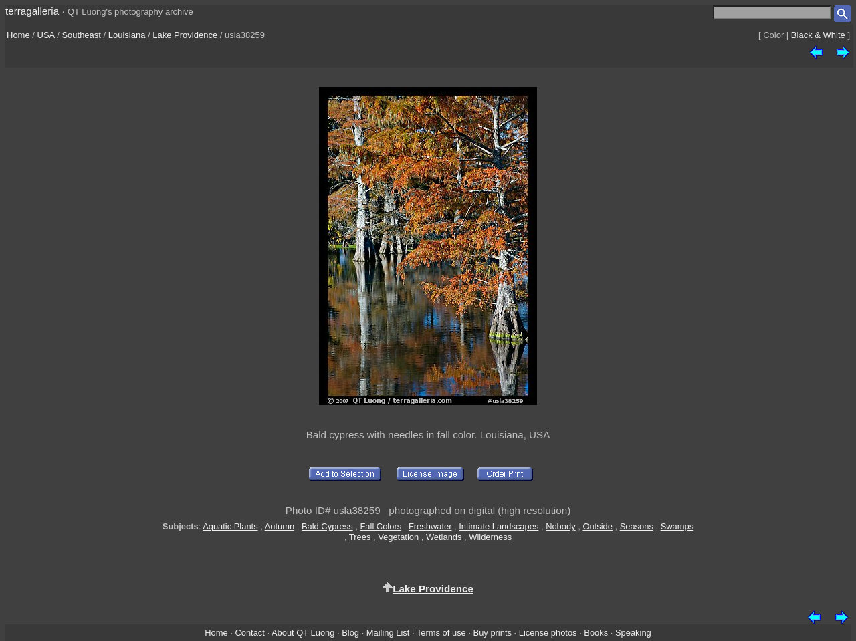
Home (18, 35)
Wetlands (444, 537)
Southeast (81, 35)
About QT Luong (303, 633)
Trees (360, 537)
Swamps (677, 526)
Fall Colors (380, 526)
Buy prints (492, 633)
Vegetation (398, 537)
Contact (249, 633)
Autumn (279, 526)
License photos (548, 633)
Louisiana (127, 35)
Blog (350, 633)
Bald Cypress (327, 526)
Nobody (561, 526)
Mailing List (388, 633)
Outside (597, 526)
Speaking (633, 633)
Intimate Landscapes (498, 526)
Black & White (818, 35)
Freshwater (430, 526)
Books (596, 633)
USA (46, 35)
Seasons (636, 526)
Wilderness (490, 537)
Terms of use (441, 633)
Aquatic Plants (230, 526)
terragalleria (32, 11)
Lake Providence (184, 35)
